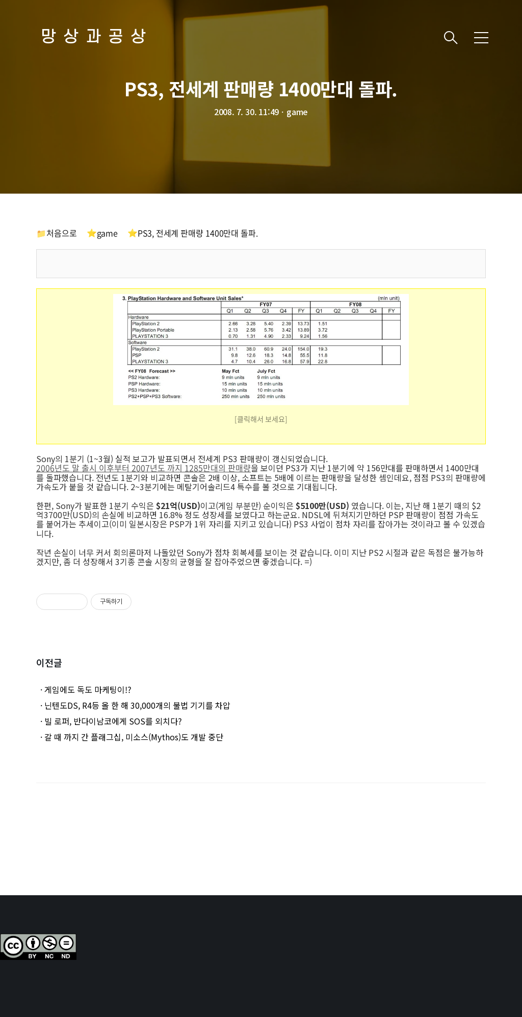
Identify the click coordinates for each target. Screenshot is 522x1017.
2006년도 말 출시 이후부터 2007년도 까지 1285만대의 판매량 (143, 467)
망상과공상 (97, 37)
